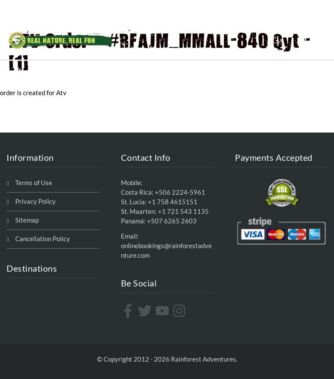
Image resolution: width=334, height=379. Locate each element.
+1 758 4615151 (172, 202)
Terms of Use (33, 182)
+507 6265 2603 (172, 221)
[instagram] (180, 311)
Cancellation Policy (42, 239)
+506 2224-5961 (180, 192)
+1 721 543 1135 (183, 211)
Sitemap (27, 220)
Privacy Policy (35, 201)
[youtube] (163, 311)
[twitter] (146, 311)
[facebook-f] (129, 311)
